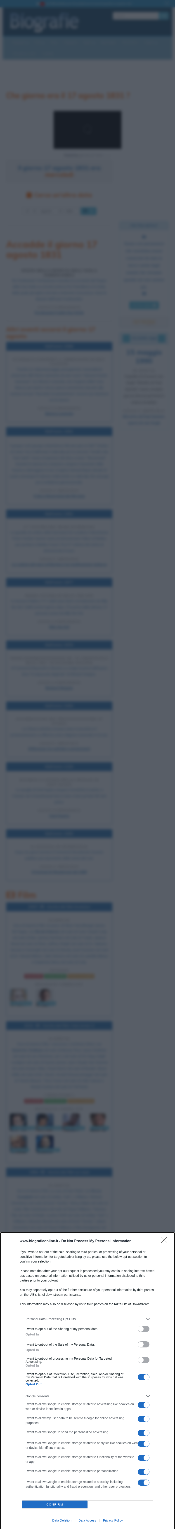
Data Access (87, 1520)
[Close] (165, 1241)
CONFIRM (54, 1504)
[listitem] (87, 1319)
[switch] (143, 1329)
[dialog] (87, 1381)
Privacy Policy (113, 1520)
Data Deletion (61, 1520)
